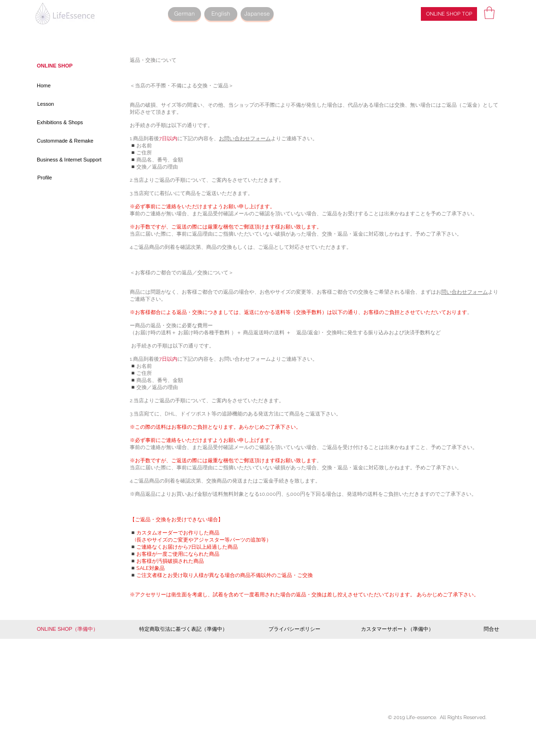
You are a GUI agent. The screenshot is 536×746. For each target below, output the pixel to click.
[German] (184, 14)
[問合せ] (486, 629)
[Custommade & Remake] (67, 141)
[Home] (70, 85)
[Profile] (70, 178)
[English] (220, 14)
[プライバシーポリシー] (294, 629)
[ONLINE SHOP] (56, 66)
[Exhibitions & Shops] (62, 123)
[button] (489, 13)
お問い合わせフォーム (245, 139)
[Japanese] (257, 14)
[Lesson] (70, 104)
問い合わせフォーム (464, 292)
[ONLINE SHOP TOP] (449, 14)
